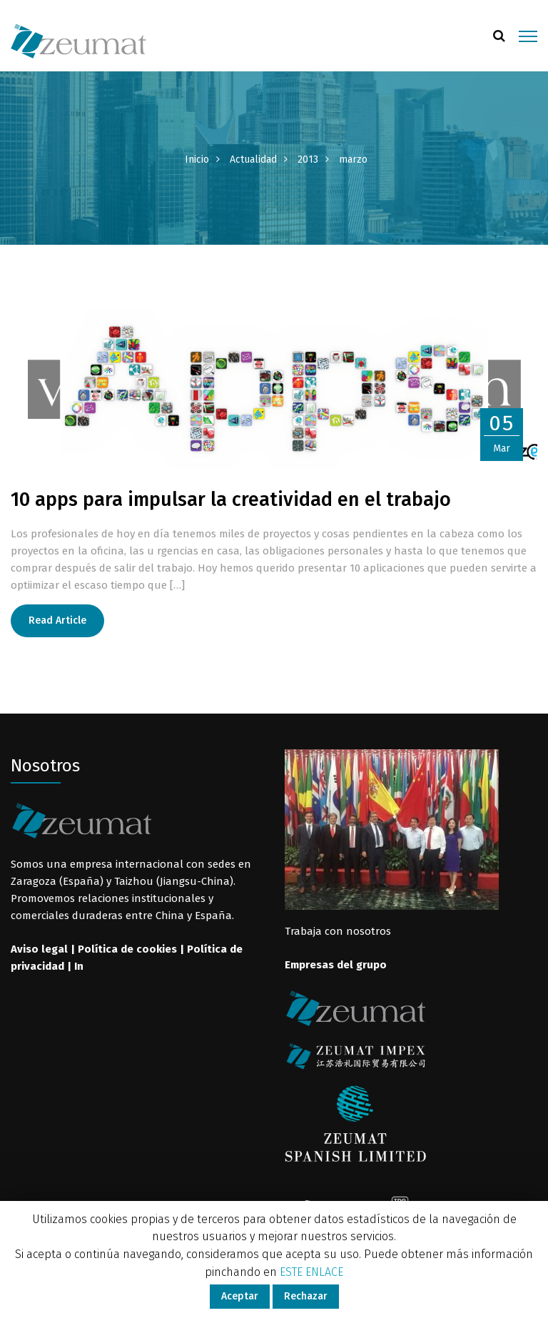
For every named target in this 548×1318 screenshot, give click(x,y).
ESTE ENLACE (311, 1272)
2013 (308, 159)
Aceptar (239, 1296)
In (78, 966)
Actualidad (253, 159)
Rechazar (306, 1296)
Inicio (197, 159)
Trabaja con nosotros (338, 931)
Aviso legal (39, 949)
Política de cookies (127, 949)
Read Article (57, 620)
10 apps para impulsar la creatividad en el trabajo (231, 499)
